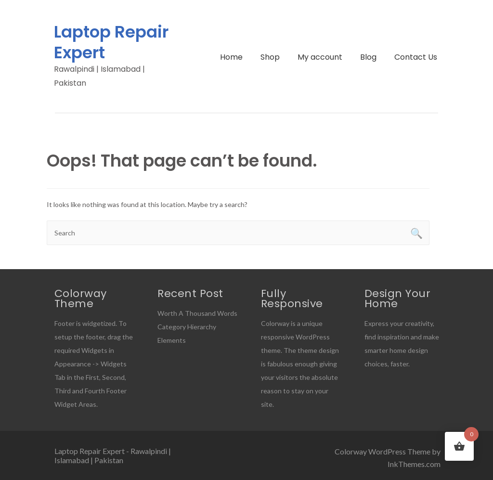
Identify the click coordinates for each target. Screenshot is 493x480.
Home (231, 57)
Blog (368, 57)
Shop (270, 57)
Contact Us (415, 57)
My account (320, 57)
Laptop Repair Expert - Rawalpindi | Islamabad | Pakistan (112, 455)
